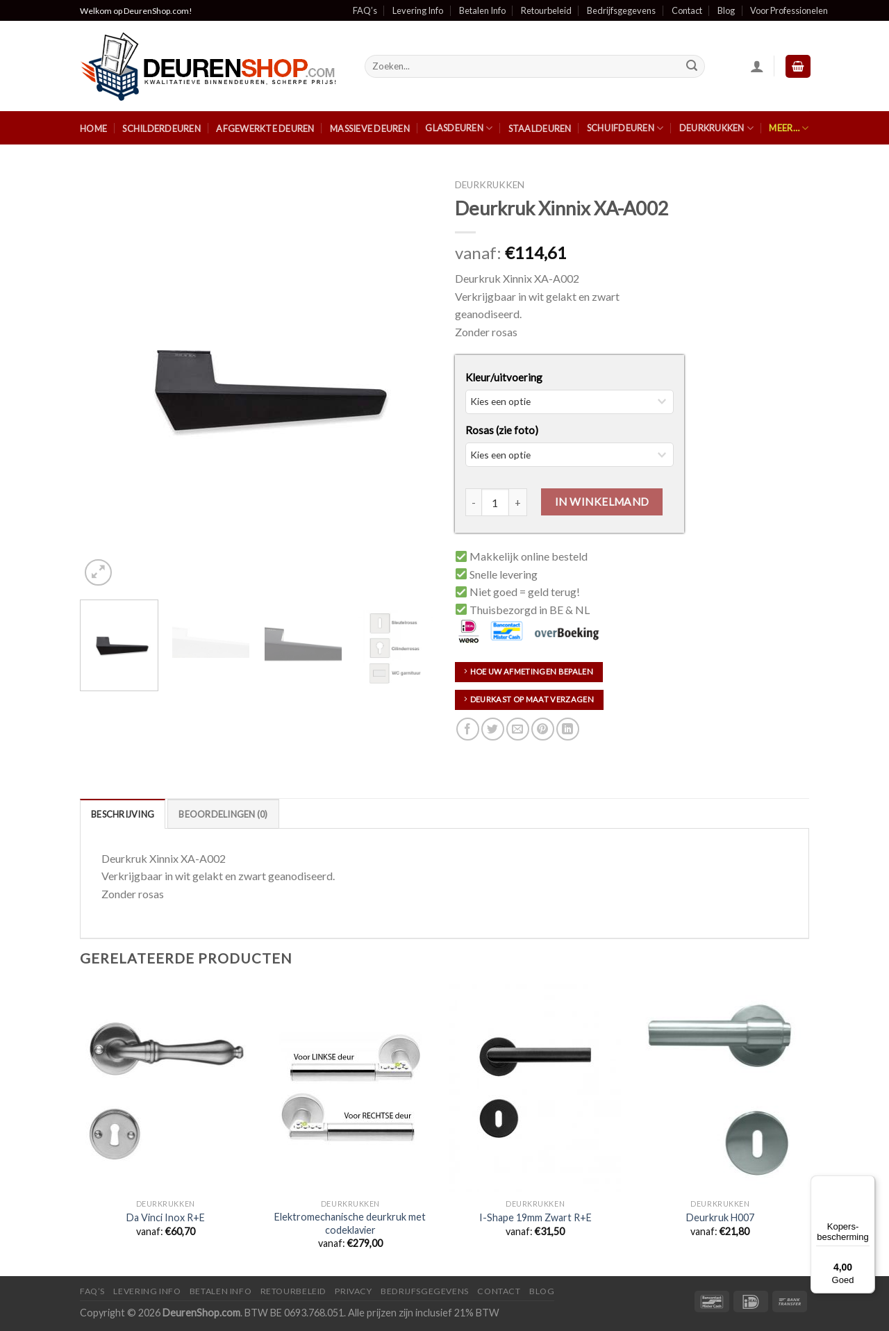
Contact (687, 10)
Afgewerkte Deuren (265, 128)
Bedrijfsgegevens (621, 10)
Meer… (788, 128)
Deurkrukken (716, 128)
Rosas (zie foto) (501, 430)
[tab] (122, 813)
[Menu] (866, 1183)
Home (93, 128)
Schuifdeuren (625, 128)
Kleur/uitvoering (503, 377)
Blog (726, 10)
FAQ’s (365, 10)
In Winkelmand (602, 501)
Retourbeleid (546, 10)
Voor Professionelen (789, 10)
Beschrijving (122, 814)
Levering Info (417, 10)
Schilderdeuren (161, 128)
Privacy (353, 1291)
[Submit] (692, 66)
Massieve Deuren (370, 128)
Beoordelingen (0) (222, 814)
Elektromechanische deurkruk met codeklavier (350, 1223)
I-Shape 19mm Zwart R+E (535, 1217)
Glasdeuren (458, 128)
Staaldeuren (540, 128)
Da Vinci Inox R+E (165, 1217)
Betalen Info (482, 10)
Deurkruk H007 (720, 1217)
